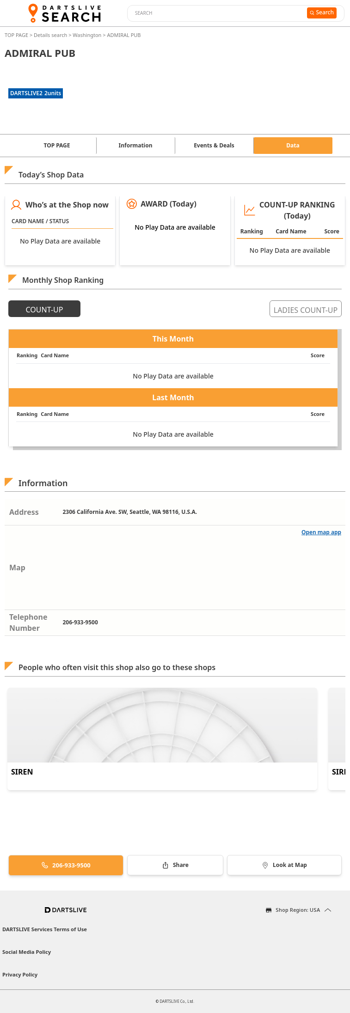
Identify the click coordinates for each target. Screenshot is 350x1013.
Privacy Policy (19, 974)
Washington (87, 34)
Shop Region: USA (298, 909)
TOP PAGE (17, 34)
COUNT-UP (44, 310)
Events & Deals (214, 145)
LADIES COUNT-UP (306, 310)
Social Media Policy (26, 951)
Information (136, 145)
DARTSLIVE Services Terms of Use (44, 929)
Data (292, 145)
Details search (51, 34)
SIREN (22, 772)
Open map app (321, 532)
